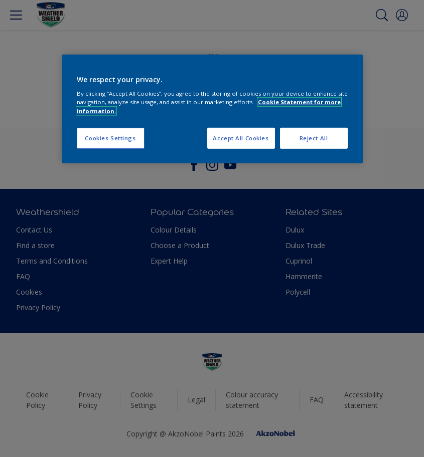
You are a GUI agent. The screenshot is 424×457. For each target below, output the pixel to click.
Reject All (314, 137)
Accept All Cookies (240, 137)
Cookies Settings (110, 137)
